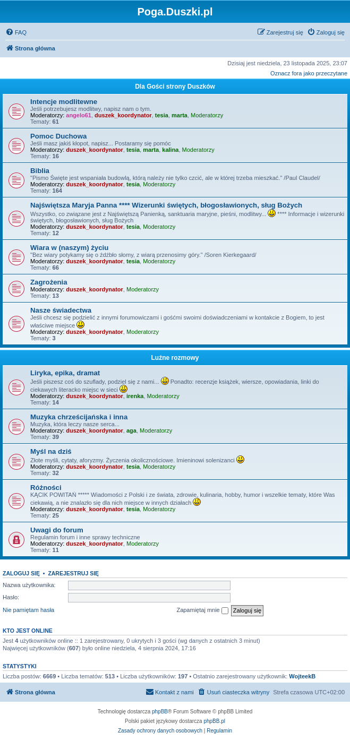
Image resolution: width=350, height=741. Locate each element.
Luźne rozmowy (175, 357)
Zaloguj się (21, 573)
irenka (134, 396)
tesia (161, 115)
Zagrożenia (48, 282)
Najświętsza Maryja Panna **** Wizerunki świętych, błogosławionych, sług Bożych (166, 205)
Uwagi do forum (56, 530)
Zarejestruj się (73, 573)
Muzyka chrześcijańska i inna (78, 417)
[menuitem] (16, 32)
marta (179, 115)
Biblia (39, 171)
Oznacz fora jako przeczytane (308, 73)
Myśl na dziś (51, 451)
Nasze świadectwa (60, 310)
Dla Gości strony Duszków (175, 86)
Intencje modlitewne (63, 102)
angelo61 (78, 115)
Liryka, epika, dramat (65, 373)
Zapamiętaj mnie (202, 610)
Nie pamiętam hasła (28, 610)
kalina (170, 150)
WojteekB (302, 676)
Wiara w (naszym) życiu (69, 248)
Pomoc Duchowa (58, 136)
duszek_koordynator (123, 115)
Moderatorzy (207, 115)
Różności (46, 488)
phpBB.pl (214, 721)
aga (131, 430)
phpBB (160, 711)
